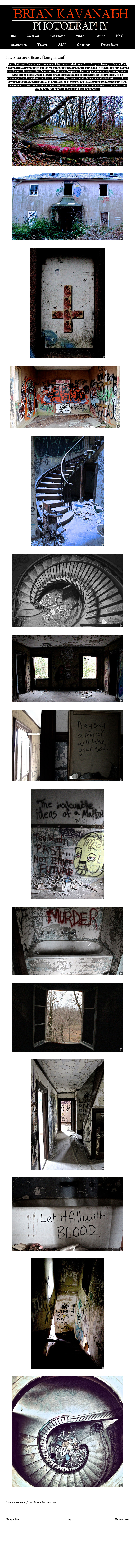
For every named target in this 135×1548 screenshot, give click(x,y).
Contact (32, 36)
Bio (13, 36)
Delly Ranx (109, 45)
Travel (42, 45)
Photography (49, 1502)
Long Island (34, 1502)
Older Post (122, 1519)
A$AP (62, 45)
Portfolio (57, 36)
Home (68, 1519)
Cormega (83, 45)
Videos (81, 36)
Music (100, 36)
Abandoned (19, 45)
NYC (119, 36)
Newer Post (13, 1519)
